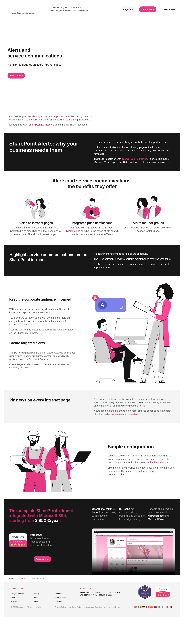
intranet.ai (23, 8)
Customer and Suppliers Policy (95, 607)
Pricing (36, 593)
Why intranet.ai (17, 593)
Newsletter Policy (75, 607)
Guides (35, 601)
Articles (14, 601)
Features (58, 593)
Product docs (60, 597)
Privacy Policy (60, 607)
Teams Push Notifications (41, 124)
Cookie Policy (114, 607)
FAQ (13, 597)
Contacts (58, 601)
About (35, 597)
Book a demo (147, 9)
